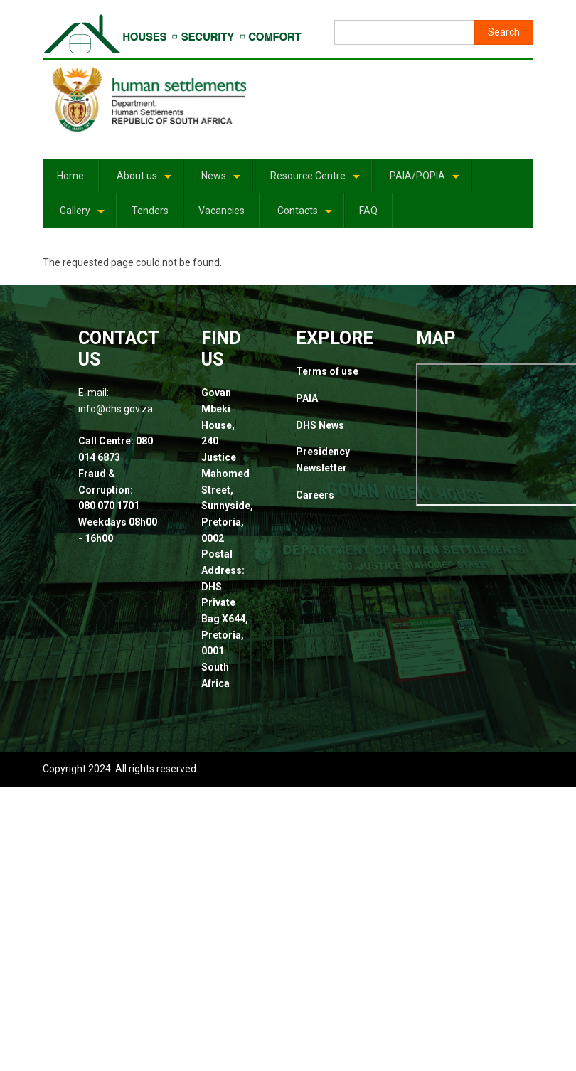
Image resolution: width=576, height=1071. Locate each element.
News (221, 181)
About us (145, 181)
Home (70, 175)
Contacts (305, 216)
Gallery (83, 216)
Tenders (150, 210)
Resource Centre (316, 181)
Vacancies (221, 210)
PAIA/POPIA (426, 181)
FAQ (368, 210)
